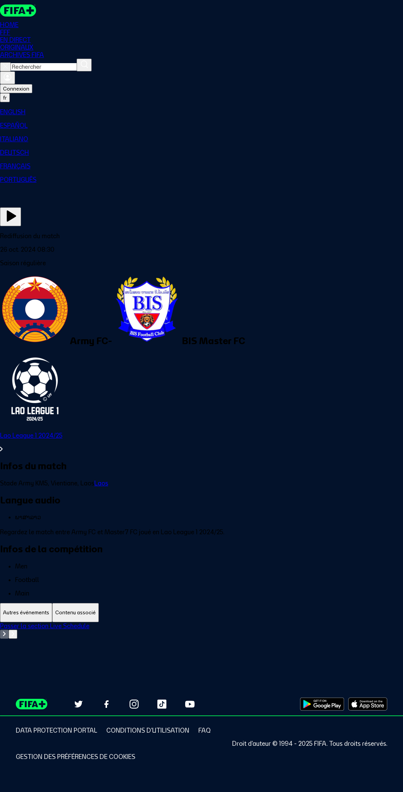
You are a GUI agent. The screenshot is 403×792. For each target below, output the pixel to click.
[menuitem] (201, 112)
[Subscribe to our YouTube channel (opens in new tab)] (189, 704)
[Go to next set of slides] (13, 634)
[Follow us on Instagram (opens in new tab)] (134, 704)
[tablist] (201, 612)
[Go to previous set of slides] (4, 634)
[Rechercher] (84, 65)
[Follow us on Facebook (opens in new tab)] (106, 704)
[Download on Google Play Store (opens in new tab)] (322, 704)
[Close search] (5, 66)
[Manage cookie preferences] (75, 756)
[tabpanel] (201, 641)
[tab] (26, 612)
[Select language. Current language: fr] (5, 97)
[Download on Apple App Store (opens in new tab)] (367, 704)
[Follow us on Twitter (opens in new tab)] (78, 704)
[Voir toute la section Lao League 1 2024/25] (201, 442)
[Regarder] (10, 216)
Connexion (16, 88)
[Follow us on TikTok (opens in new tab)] (162, 704)
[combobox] (44, 67)
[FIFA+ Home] (18, 10)
